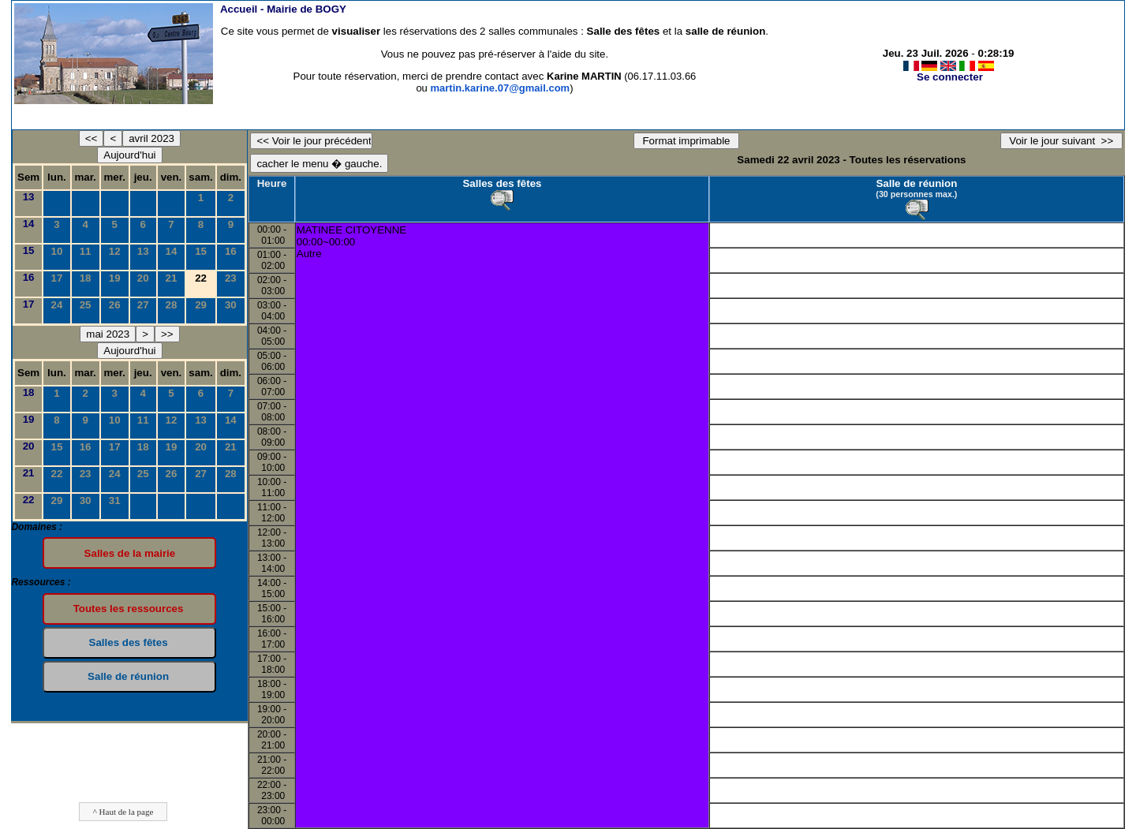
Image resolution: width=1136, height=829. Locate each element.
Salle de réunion (916, 183)
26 (115, 305)
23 (231, 278)
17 (57, 278)
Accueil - (283, 9)
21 (172, 278)
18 (86, 278)
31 (115, 500)
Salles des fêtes (501, 183)
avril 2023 (151, 138)
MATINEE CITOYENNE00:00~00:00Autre (351, 242)
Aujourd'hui (129, 155)
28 (172, 305)
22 (57, 474)
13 (29, 197)
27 (143, 305)
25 (86, 305)
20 (143, 278)
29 (201, 305)
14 (29, 224)
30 (231, 305)
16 (231, 251)
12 (115, 251)
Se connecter (950, 77)
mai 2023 (107, 334)
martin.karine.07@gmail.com (500, 88)
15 (29, 250)
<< (91, 138)
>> (167, 334)
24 (57, 305)
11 (86, 251)
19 (115, 278)
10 (57, 251)
